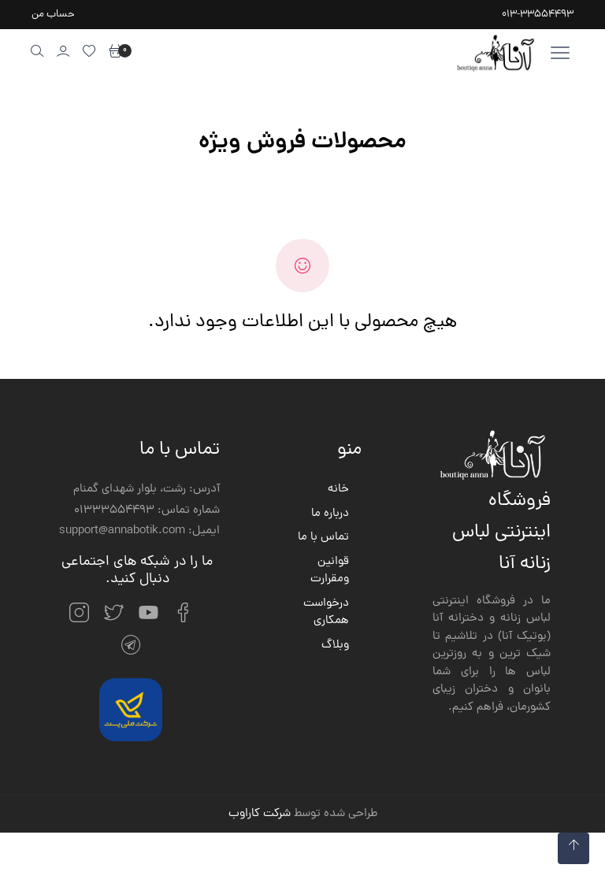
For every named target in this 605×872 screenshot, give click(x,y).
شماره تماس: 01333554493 (147, 511)
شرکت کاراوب (259, 814)
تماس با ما (323, 538)
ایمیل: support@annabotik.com (139, 531)
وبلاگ (335, 646)
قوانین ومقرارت (329, 571)
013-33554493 (537, 14)
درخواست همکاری (326, 613)
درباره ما (330, 514)
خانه (338, 490)
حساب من (53, 14)
